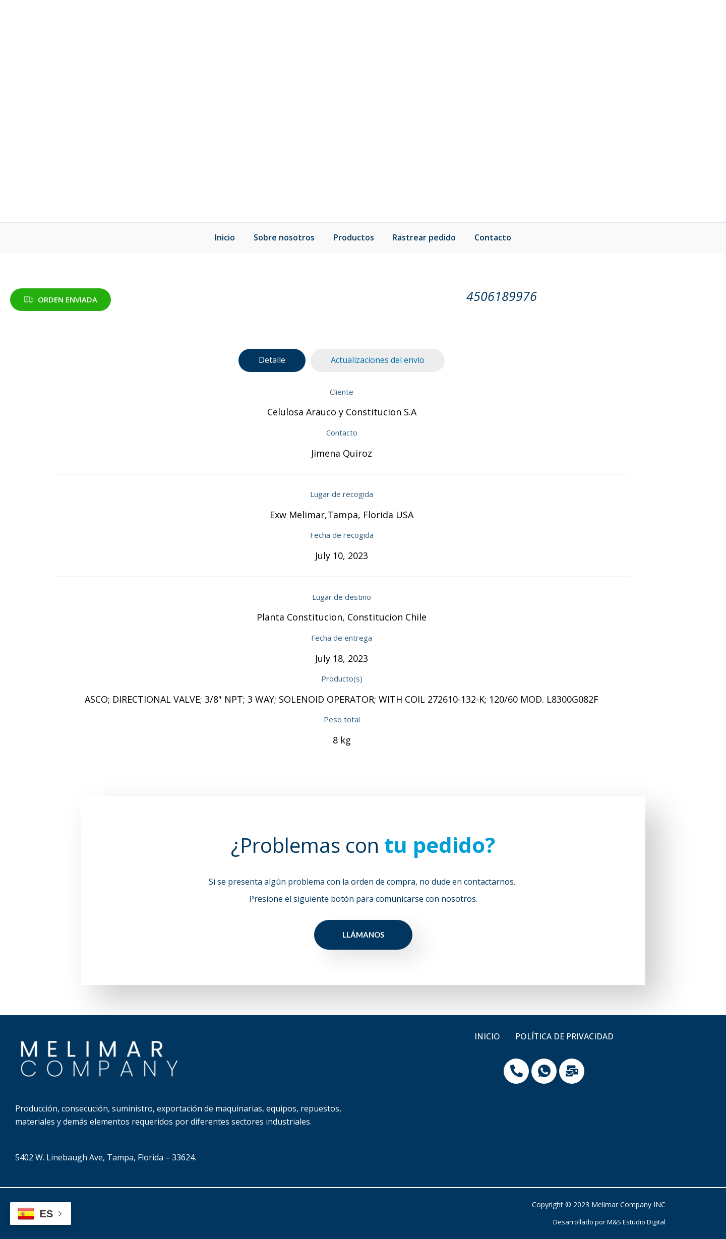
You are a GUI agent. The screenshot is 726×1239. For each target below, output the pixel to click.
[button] (60, 299)
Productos (353, 237)
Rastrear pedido (422, 237)
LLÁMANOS (363, 934)
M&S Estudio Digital (636, 1221)
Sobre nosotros (286, 237)
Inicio (230, 237)
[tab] (272, 360)
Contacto (488, 237)
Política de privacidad (564, 1036)
